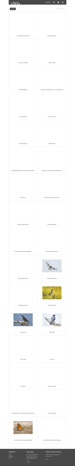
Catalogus (11, 456)
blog (56, 454)
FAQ (28, 460)
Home (10, 454)
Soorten (13, 9)
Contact (28, 462)
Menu (48, 2)
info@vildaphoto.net (31, 457)
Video (10, 457)
